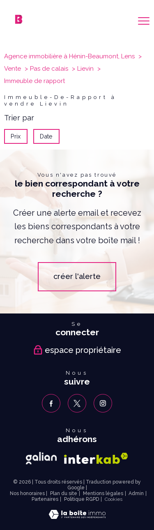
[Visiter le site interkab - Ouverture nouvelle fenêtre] (96, 458)
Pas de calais (49, 68)
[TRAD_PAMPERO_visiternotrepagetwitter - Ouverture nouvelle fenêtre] (77, 403)
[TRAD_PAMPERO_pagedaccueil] (19, 21)
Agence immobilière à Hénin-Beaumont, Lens (69, 56)
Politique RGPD (81, 499)
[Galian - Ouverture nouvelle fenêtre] (41, 458)
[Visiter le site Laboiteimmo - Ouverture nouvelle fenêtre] (77, 516)
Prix (16, 136)
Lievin (85, 68)
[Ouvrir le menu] (143, 21)
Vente (12, 68)
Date (46, 136)
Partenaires (45, 499)
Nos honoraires (27, 493)
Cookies (113, 499)
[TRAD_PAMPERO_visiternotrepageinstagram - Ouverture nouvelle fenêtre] (103, 403)
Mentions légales (103, 493)
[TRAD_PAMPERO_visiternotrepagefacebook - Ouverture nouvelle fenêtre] (51, 403)
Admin (136, 493)
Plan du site (63, 493)
